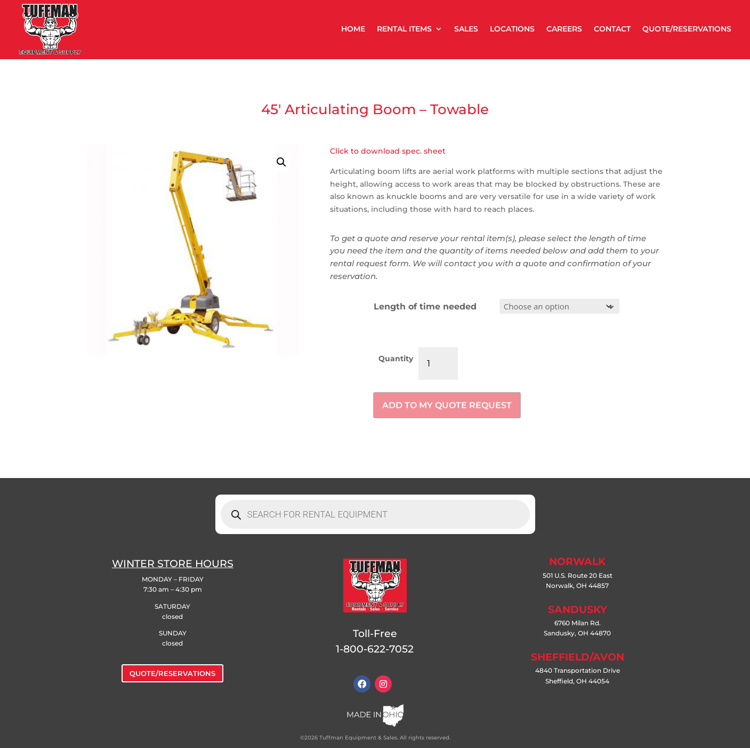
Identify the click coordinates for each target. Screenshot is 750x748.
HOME (353, 29)
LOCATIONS (512, 29)
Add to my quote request (447, 405)
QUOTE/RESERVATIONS (686, 29)
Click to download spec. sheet (388, 151)
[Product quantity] (437, 363)
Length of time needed (425, 306)
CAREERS (564, 29)
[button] (281, 162)
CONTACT (612, 29)
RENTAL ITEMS (404, 29)
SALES (466, 29)
